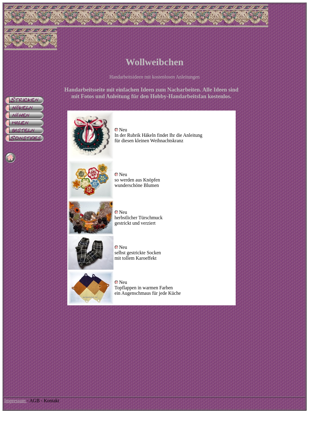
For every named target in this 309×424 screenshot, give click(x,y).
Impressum (15, 400)
